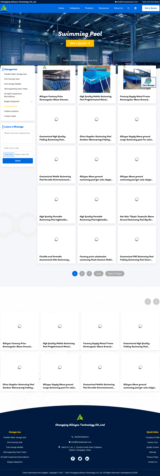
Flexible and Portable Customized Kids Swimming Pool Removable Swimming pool (55, 258)
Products (89, 8)
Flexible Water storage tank (15, 74)
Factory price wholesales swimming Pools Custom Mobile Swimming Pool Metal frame (96, 258)
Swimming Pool (10, 106)
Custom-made (10, 116)
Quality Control (152, 447)
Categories (75, 8)
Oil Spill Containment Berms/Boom (13, 95)
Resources (104, 8)
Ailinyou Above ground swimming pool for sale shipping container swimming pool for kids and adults (96, 178)
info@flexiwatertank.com (127, 2)
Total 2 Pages (115, 273)
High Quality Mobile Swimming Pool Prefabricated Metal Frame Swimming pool (96, 98)
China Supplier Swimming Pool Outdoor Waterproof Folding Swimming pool (95, 138)
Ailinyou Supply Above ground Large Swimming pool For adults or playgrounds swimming (137, 138)
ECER (134, 473)
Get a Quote (151, 8)
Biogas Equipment (11, 101)
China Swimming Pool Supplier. (36, 473)
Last (99, 273)
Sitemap (152, 452)
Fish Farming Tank (11, 79)
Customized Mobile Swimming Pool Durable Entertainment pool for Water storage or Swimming (55, 178)
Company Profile (153, 437)
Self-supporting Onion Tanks (16, 89)
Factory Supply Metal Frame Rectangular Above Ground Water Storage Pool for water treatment (136, 98)
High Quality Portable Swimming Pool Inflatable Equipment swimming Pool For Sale (55, 218)
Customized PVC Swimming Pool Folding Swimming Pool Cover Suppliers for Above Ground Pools (137, 258)
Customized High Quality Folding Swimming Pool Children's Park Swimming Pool (55, 138)
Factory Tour (152, 442)
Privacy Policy (152, 457)
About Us (118, 8)
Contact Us (152, 462)
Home (61, 8)
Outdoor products (11, 111)
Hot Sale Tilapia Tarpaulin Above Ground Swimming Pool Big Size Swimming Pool (137, 218)
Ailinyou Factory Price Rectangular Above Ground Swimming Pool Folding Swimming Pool (53, 98)
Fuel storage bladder (12, 84)
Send (17, 161)
